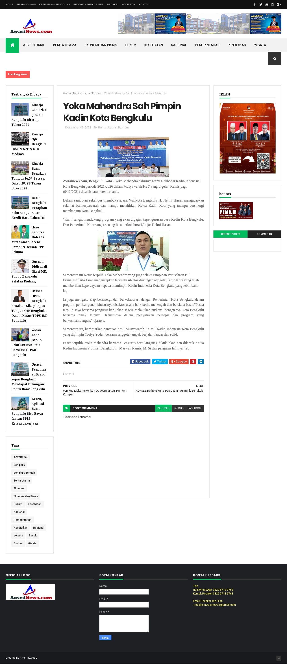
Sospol (18, 543)
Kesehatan (153, 45)
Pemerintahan (207, 45)
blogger (163, 408)
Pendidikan (237, 45)
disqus (178, 408)
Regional (38, 527)
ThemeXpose (28, 657)
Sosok (33, 535)
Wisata (260, 45)
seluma (18, 535)
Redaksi (112, 4)
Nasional (179, 45)
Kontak (144, 4)
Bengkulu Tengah (24, 472)
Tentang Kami (26, 4)
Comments (264, 234)
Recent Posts (230, 234)
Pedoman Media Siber (89, 4)
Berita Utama (65, 45)
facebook (195, 408)
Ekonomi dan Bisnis (101, 45)
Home (9, 4)
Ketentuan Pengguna (54, 4)
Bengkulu (19, 465)
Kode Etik (128, 4)
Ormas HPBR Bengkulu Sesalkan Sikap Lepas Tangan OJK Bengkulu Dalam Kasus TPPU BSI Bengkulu (29, 306)
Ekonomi (19, 488)
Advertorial (34, 45)
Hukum (131, 45)
